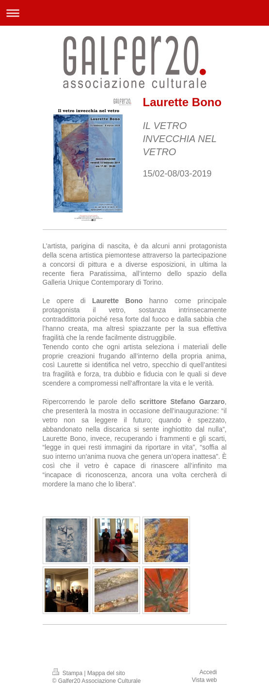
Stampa (68, 673)
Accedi (208, 672)
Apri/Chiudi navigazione (134, 12)
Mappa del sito (106, 673)
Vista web (204, 680)
